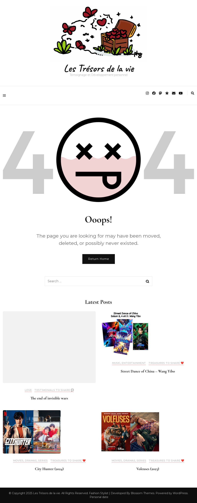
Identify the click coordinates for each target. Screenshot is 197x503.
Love (28, 390)
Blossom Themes (142, 493)
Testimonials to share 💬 (54, 390)
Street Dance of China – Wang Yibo (148, 371)
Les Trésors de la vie (99, 68)
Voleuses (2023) (147, 469)
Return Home (98, 259)
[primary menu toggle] (5, 95)
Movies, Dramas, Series (30, 460)
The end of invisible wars (49, 398)
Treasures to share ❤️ (166, 363)
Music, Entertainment (129, 363)
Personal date (99, 497)
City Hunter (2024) (49, 469)
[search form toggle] (192, 93)
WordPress (180, 493)
